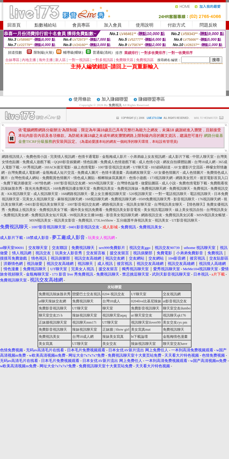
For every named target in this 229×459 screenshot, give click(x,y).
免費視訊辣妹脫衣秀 (55, 294)
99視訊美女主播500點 (86, 215)
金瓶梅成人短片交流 (58, 173)
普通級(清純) (103, 52)
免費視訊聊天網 (153, 188)
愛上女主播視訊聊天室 (108, 194)
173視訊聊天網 (161, 178)
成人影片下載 (178, 157)
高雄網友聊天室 (138, 173)
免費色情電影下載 (193, 183)
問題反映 (208, 25)
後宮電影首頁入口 (214, 178)
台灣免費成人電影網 (24, 173)
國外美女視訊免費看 (86, 210)
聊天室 (107, 308)
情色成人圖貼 (84, 178)
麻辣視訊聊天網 (69, 199)
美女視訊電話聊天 (158, 210)
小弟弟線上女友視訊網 (147, 157)
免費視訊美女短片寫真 (49, 215)
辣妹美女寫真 (113, 337)
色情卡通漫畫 (112, 173)
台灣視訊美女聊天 (168, 204)
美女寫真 (46, 344)
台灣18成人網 (204, 162)
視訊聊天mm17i (84, 322)
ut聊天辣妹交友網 (52, 301)
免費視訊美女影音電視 (123, 210)
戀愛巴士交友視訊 (86, 294)
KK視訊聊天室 (18, 194)
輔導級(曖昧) (73, 52)
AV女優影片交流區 (188, 167)
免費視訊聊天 (179, 188)
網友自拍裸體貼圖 (177, 162)
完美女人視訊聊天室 (38, 199)
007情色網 (42, 183)
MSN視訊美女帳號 (211, 215)
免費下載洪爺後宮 (17, 183)
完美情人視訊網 (62, 157)
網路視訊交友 (151, 215)
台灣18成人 (111, 301)
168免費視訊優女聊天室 (71, 188)
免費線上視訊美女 (22, 210)
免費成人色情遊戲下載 (118, 162)
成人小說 (169, 183)
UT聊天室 (140, 167)
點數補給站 (46, 25)
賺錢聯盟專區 (151, 99)
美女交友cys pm (175, 322)
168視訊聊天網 (96, 199)
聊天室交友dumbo (176, 308)
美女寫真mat (141, 329)
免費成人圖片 (88, 173)
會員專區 (81, 25)
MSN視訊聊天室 (101, 183)
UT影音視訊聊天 (185, 220)
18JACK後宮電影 (57, 167)
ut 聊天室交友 (141, 315)
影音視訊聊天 (184, 199)
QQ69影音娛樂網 (67, 162)
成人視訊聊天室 (45, 194)
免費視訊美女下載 (53, 210)
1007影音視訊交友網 (114, 167)
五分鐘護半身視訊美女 (134, 220)
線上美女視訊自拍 (189, 210)
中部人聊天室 (203, 157)
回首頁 (14, 25)
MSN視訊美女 (40, 220)
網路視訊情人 (12, 157)
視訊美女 (162, 220)
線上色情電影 (84, 167)
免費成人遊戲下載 (36, 162)
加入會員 (113, 25)
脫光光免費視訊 (37, 188)
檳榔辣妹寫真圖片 (112, 178)
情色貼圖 (90, 162)
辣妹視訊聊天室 (84, 315)
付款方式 (176, 25)
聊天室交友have (175, 344)
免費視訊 (115, 105)
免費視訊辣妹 (127, 188)
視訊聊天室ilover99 (146, 322)
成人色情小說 (149, 162)
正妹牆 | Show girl (115, 329)
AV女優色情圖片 (166, 173)
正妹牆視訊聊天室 (53, 322)
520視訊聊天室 (140, 194)
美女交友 (109, 344)
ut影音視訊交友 (175, 301)
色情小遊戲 (138, 178)
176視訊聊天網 (209, 199)
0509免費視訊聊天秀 (155, 199)
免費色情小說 (36, 157)
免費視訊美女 (103, 188)
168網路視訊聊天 (74, 194)
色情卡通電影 (88, 157)
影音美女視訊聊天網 (122, 215)
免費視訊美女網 (16, 215)
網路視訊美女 (112, 204)
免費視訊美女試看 (179, 215)
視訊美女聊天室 (138, 204)
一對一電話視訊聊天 (171, 194)
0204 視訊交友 (113, 294)
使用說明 (144, 25)
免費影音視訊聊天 (53, 308)
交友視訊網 (172, 294)
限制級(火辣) (44, 52)
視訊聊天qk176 (174, 315)
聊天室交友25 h (51, 315)
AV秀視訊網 (31, 167)
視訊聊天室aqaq (114, 315)
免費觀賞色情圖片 (56, 178)
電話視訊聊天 (200, 194)
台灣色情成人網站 (25, 178)
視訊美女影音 (64, 220)
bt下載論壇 (139, 337)
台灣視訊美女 (217, 210)
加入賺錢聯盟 (115, 99)
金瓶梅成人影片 (114, 157)
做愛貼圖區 (150, 183)
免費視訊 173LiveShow (95, 220)
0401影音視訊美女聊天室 (44, 204)
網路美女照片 (186, 178)
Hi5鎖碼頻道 (161, 167)
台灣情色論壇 (127, 183)
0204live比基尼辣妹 (146, 301)
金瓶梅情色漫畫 (175, 337)
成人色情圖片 (193, 173)
